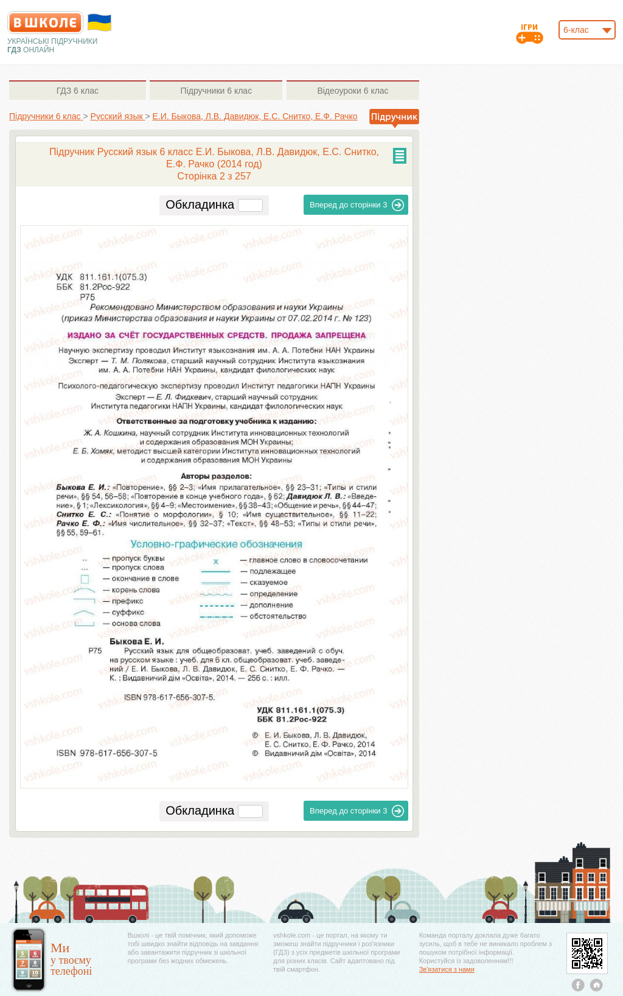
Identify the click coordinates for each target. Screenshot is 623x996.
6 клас (78, 91)
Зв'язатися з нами (447, 969)
